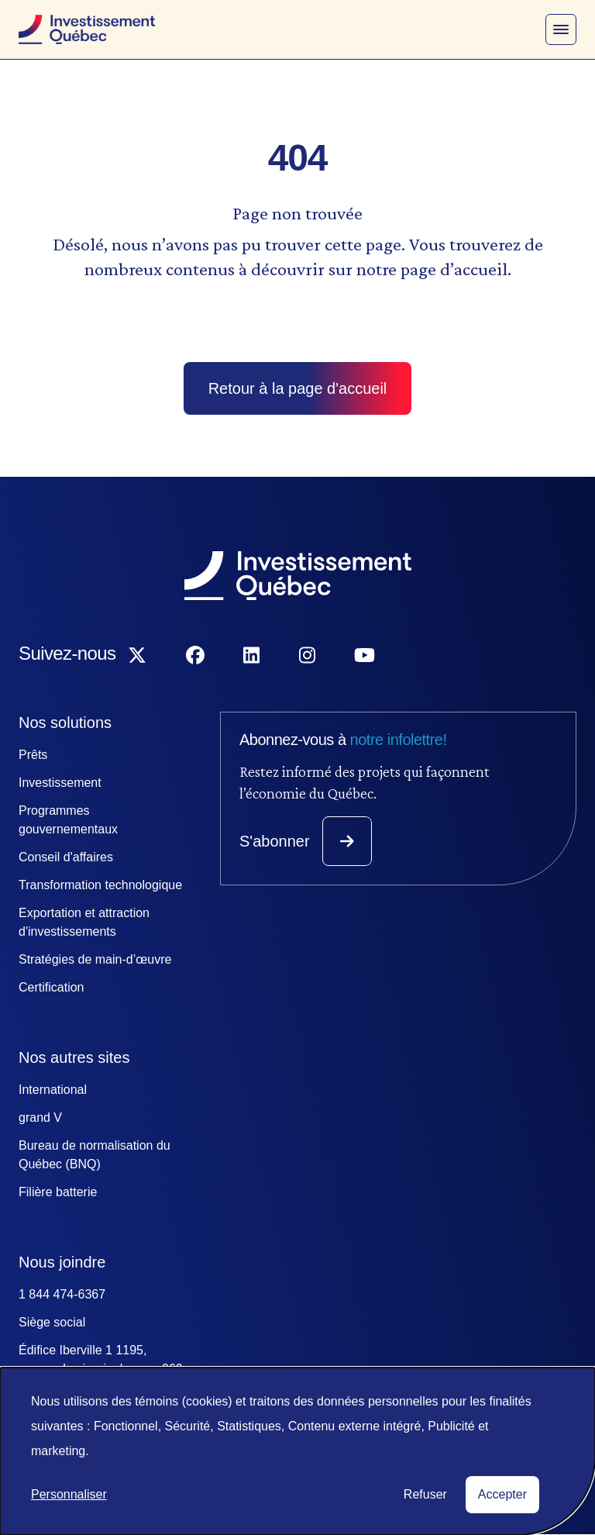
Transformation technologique (100, 885)
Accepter (502, 1494)
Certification (51, 987)
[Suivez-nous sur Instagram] (307, 655)
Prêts (33, 754)
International (53, 1089)
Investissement (60, 782)
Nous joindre (62, 1262)
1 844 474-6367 (62, 1294)
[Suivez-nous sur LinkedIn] (251, 655)
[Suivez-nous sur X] (137, 655)
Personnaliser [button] (69, 1494)
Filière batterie (58, 1192)
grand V (40, 1117)
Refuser (425, 1494)
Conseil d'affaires (66, 857)
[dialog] (297, 1451)
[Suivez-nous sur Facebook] (195, 655)
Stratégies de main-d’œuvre (95, 959)
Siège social (52, 1322)
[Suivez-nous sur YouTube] (364, 655)
